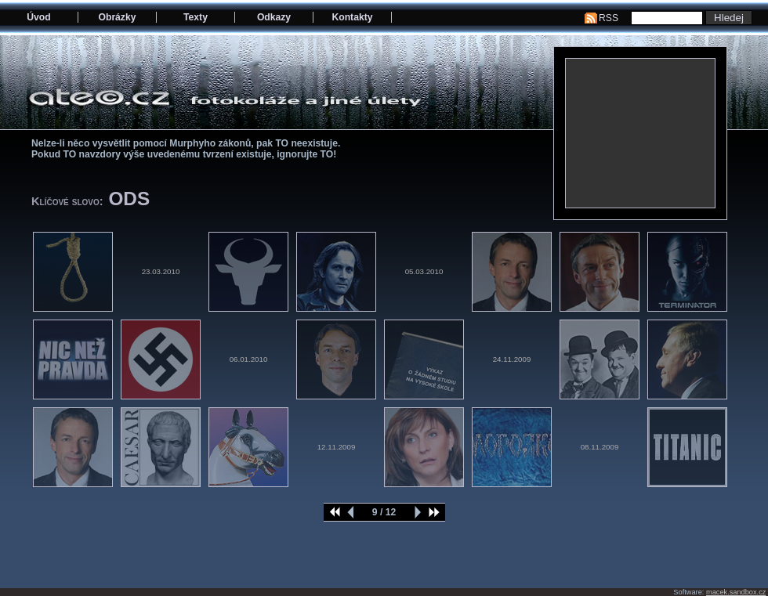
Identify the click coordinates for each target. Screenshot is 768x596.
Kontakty (351, 17)
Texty (195, 17)
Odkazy (274, 17)
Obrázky (117, 17)
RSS (608, 18)
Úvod (38, 17)
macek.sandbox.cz (736, 592)
